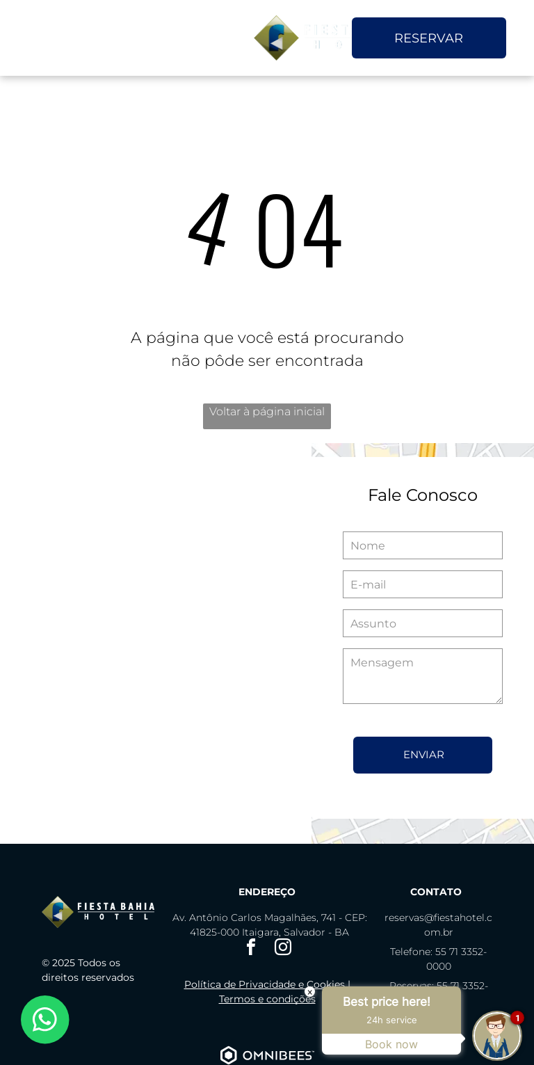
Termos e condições (267, 999)
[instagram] (283, 949)
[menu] (31, 38)
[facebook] (251, 949)
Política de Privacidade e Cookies (264, 984)
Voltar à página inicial (267, 411)
